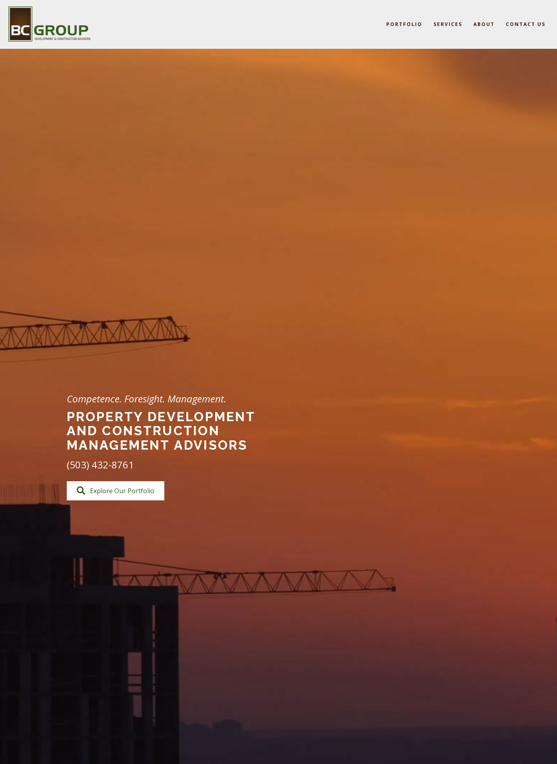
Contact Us (525, 24)
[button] (115, 490)
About (484, 24)
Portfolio (404, 24)
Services (447, 24)
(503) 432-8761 (100, 464)
